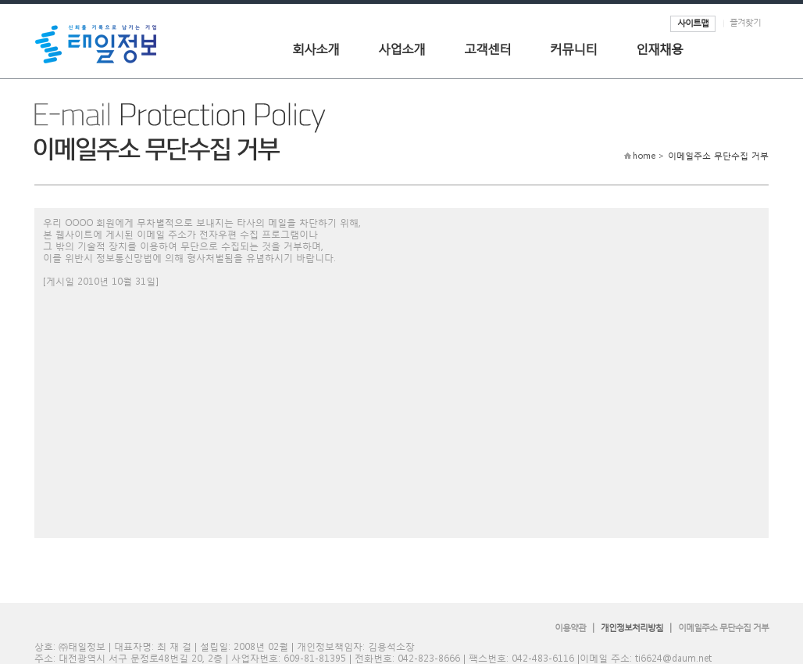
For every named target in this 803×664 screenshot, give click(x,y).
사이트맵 (692, 23)
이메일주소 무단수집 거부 (723, 628)
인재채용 (659, 48)
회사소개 (315, 48)
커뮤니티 (573, 48)
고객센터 (487, 48)
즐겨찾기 (745, 22)
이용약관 (570, 628)
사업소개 (401, 48)
